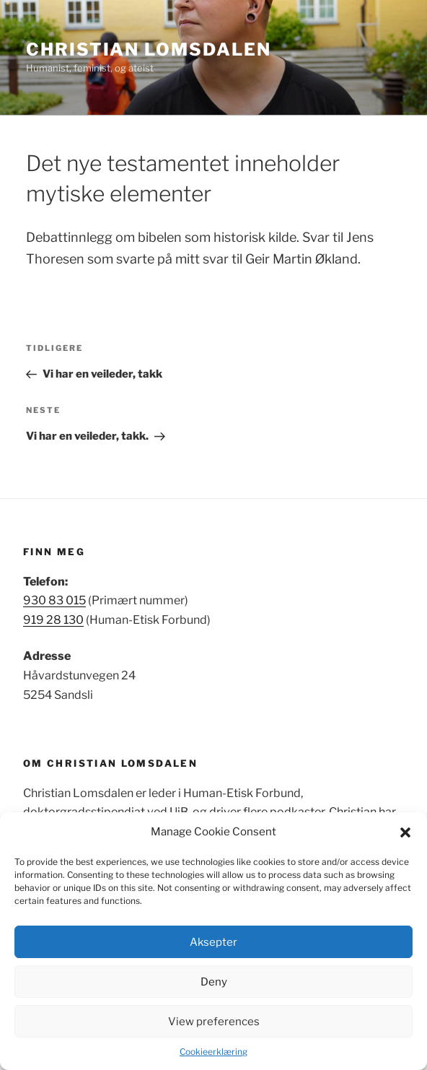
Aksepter (213, 942)
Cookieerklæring (213, 1051)
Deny (214, 981)
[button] (405, 832)
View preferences (214, 1021)
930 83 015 (54, 600)
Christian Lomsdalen (148, 49)
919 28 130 (53, 620)
